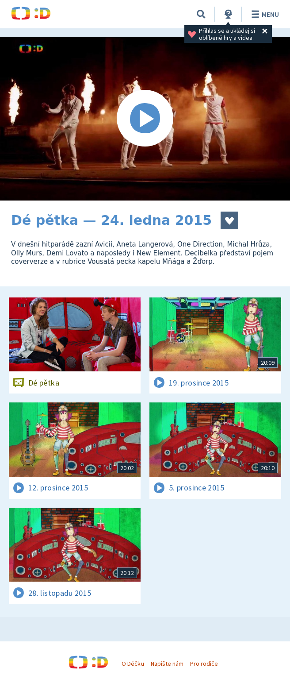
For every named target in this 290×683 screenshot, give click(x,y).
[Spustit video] (145, 119)
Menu (263, 14)
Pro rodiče (204, 664)
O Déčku (133, 664)
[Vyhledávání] (201, 14)
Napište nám (167, 664)
